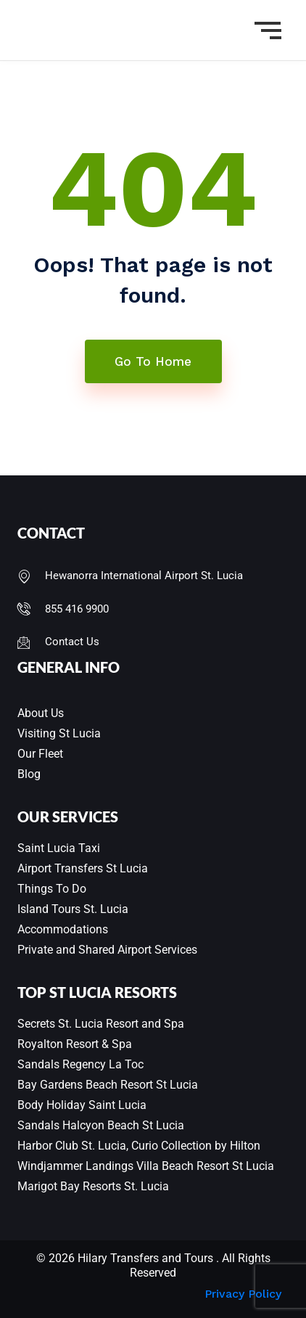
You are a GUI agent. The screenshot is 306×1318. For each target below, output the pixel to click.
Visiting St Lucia (59, 733)
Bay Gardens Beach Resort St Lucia (107, 1085)
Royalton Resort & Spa (74, 1044)
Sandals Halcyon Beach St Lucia (100, 1125)
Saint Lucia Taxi (58, 848)
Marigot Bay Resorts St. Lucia (93, 1186)
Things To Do (51, 889)
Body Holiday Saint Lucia (81, 1105)
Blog (29, 774)
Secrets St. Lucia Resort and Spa (100, 1024)
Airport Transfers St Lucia (82, 868)
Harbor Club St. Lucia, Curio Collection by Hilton (138, 1146)
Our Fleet (40, 754)
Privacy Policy (242, 1294)
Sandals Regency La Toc (80, 1064)
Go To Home (153, 361)
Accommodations (62, 929)
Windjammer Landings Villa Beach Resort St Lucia (145, 1166)
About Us (40, 713)
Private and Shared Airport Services (107, 950)
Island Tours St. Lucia (72, 909)
